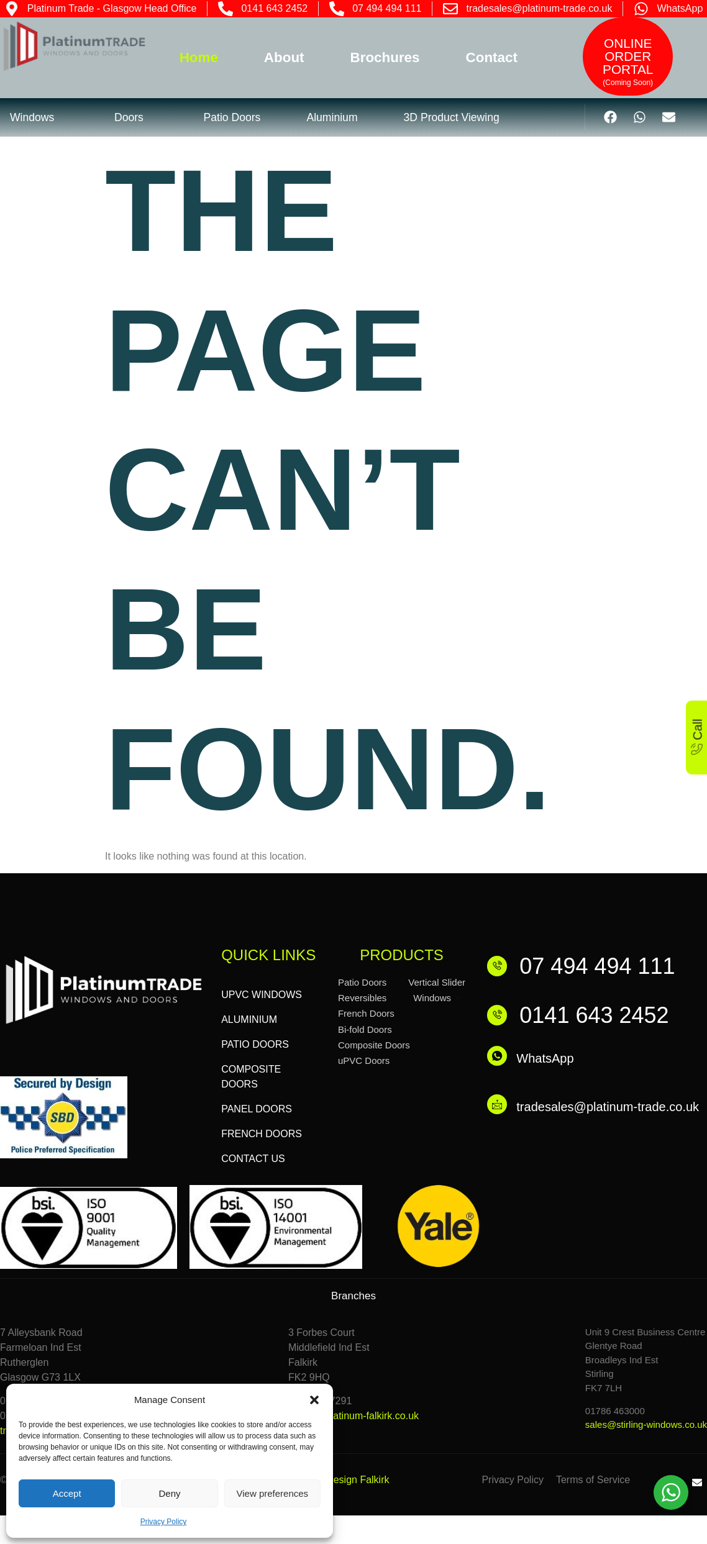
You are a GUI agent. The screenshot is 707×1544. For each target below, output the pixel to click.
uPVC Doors (364, 1060)
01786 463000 (615, 1410)
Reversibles (362, 997)
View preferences (273, 1493)
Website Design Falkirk (338, 1479)
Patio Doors (362, 982)
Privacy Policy (163, 1521)
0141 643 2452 (598, 1015)
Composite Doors (374, 1045)
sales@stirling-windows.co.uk (646, 1424)
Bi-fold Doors (365, 1029)
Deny (169, 1493)
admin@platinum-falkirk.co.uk (353, 1415)
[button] (314, 1400)
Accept (67, 1493)
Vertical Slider (436, 982)
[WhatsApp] (499, 1058)
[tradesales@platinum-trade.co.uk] (499, 1108)
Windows (437, 998)
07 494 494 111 (602, 966)
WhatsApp (549, 1058)
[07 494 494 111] (499, 965)
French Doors (366, 1013)
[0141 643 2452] (499, 1015)
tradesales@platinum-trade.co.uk (612, 1108)
